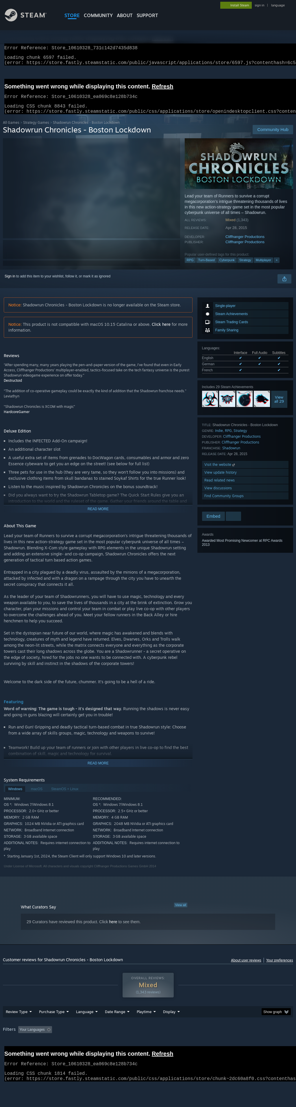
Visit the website (220, 471)
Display (169, 1026)
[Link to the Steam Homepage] (30, 19)
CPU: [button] (255, 1045)
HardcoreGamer (16, 419)
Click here (161, 331)
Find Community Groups (224, 503)
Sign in (10, 283)
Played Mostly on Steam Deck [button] (176, 1045)
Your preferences (279, 967)
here (113, 928)
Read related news (219, 487)
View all (180, 912)
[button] (22, 1044)
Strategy (245, 267)
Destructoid (13, 387)
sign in (259, 5)
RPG (190, 267)
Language (84, 1026)
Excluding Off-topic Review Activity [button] (90, 1045)
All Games (11, 129)
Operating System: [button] (225, 1045)
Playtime (144, 1026)
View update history (220, 479)
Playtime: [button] (135, 1045)
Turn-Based (206, 267)
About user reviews (246, 967)
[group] (148, 1048)
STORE (72, 15)
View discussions (218, 495)
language (278, 5)
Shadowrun (231, 455)
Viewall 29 (279, 406)
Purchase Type (51, 1026)
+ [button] (277, 267)
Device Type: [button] (14, 1052)
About (125, 15)
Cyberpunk (227, 267)
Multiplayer (263, 267)
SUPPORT (147, 15)
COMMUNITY (98, 15)
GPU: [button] (274, 1045)
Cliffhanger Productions (244, 243)
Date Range (115, 1026)
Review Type (16, 1026)
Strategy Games (36, 129)
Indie (219, 437)
